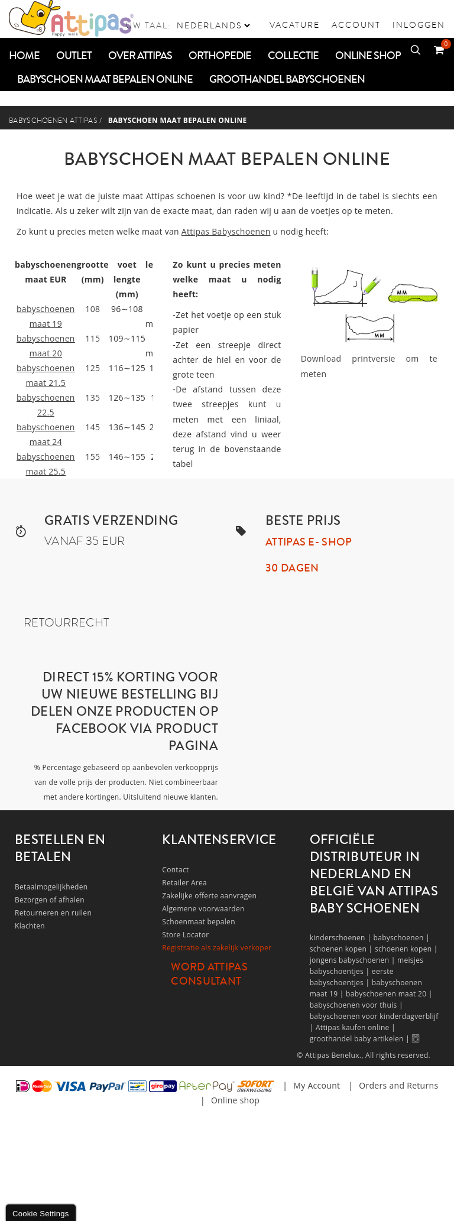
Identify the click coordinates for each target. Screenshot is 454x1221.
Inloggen (419, 25)
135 (92, 397)
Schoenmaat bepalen (198, 922)
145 (92, 427)
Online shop (235, 1100)
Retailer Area (184, 883)
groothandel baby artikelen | (361, 1039)
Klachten (30, 926)
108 (92, 308)
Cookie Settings (40, 1213)
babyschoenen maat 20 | (389, 994)
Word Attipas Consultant (209, 974)
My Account (316, 1085)
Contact (175, 870)
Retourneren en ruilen (53, 913)
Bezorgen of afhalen (50, 900)
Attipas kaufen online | (355, 1027)
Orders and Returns (398, 1085)
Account (356, 25)
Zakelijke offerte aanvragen (209, 896)
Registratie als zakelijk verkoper (216, 948)
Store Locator (185, 935)
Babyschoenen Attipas (53, 120)
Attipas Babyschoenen (226, 231)
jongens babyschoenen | (353, 960)
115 (92, 338)
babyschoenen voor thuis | (356, 1005)
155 (92, 456)
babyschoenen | (402, 938)
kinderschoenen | (342, 938)
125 (92, 368)
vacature (295, 25)
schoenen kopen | (342, 949)
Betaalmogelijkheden (51, 887)
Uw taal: (148, 25)
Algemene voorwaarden (203, 909)
